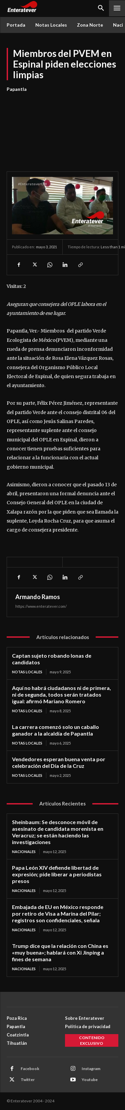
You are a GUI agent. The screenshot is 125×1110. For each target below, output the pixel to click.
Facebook (30, 1068)
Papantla (17, 89)
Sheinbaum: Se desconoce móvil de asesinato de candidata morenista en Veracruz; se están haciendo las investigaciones (57, 832)
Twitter (28, 1079)
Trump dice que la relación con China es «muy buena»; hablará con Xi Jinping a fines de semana (60, 952)
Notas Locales (27, 672)
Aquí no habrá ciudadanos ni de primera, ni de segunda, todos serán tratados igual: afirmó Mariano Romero (61, 694)
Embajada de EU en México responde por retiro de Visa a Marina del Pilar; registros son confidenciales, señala (57, 913)
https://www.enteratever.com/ (41, 606)
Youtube (90, 1079)
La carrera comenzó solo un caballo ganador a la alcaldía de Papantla (55, 730)
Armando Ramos (37, 596)
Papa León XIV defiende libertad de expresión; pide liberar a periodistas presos (57, 874)
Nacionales (24, 851)
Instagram (91, 1068)
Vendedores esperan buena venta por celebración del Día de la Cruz (58, 762)
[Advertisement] (62, 128)
